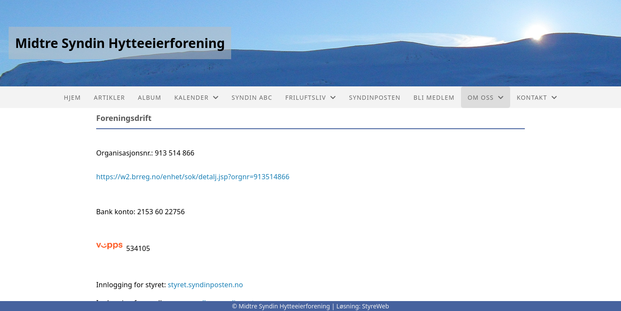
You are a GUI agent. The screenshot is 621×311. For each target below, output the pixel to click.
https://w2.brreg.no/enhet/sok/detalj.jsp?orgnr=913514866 (192, 176)
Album (149, 97)
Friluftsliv (310, 97)
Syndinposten (375, 97)
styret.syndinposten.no (205, 284)
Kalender (196, 97)
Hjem (72, 97)
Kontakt (537, 97)
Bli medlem (434, 97)
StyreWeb (375, 306)
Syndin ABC (252, 97)
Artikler (109, 97)
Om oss (485, 97)
